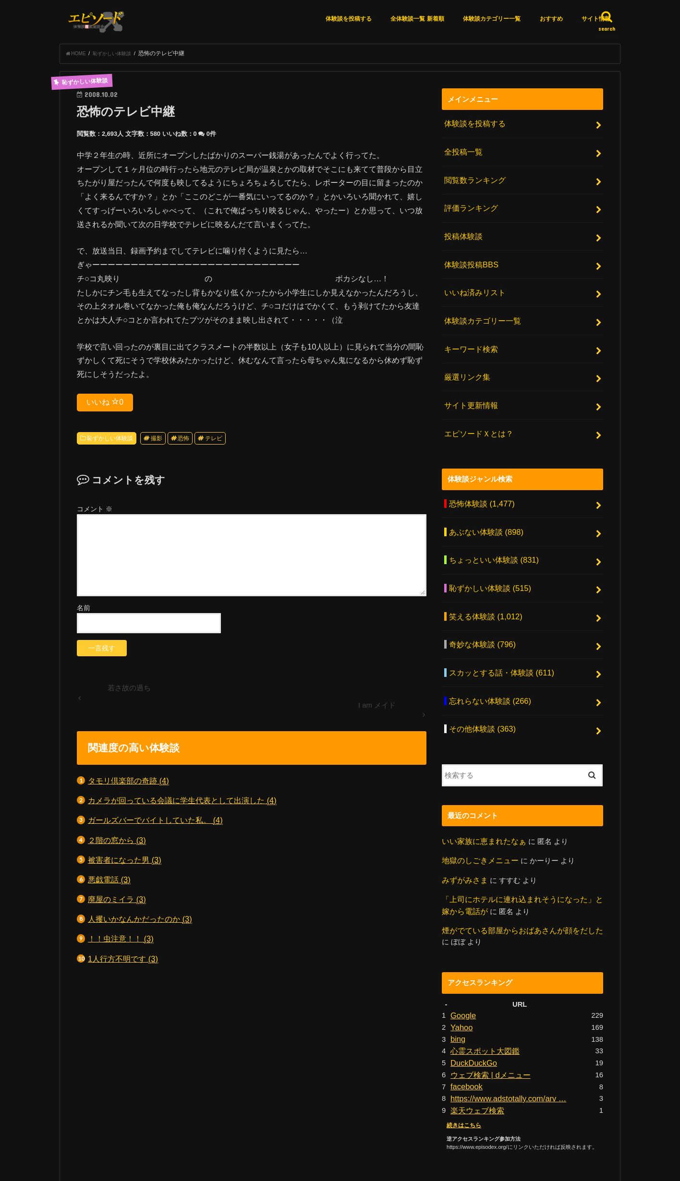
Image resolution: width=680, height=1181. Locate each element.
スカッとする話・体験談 (497, 624)
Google (462, 952)
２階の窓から (117, 843)
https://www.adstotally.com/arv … (502, 1027)
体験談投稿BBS (469, 252)
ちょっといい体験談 (490, 523)
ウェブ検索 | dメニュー (487, 1006)
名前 (83, 611)
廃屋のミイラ (117, 902)
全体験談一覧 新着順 (417, 18)
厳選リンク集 (465, 354)
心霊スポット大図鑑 (482, 984)
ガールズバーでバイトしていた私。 (155, 823)
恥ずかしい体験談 (110, 441)
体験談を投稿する (349, 18)
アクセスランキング (297, 1138)
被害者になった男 (124, 863)
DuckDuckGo (471, 995)
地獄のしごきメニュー (478, 803)
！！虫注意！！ (121, 941)
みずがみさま (463, 822)
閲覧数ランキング (472, 176)
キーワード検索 (469, 328)
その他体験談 (479, 675)
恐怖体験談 (479, 472)
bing (457, 973)
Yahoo (460, 963)
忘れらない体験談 (487, 650)
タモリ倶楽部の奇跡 (128, 783)
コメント (94, 512)
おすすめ (551, 18)
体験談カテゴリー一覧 (492, 18)
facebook (464, 1016)
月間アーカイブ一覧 (370, 1138)
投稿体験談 (462, 226)
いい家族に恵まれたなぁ (481, 785)
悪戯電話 (109, 882)
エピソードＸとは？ (476, 404)
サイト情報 (596, 18)
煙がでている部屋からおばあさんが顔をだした (517, 869)
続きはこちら (462, 1052)
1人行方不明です (123, 961)
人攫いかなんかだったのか (140, 922)
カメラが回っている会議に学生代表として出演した (182, 803)
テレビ (213, 441)
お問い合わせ (433, 1138)
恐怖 (183, 441)
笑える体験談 (482, 574)
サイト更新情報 (469, 379)
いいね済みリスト (472, 277)
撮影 (156, 441)
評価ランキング (469, 201)
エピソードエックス (516, 1165)
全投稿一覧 (462, 151)
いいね (104, 404)
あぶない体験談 (483, 497)
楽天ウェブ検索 (475, 1038)
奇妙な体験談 (479, 599)
